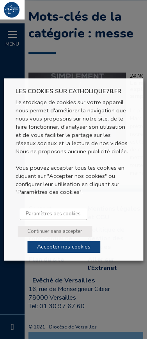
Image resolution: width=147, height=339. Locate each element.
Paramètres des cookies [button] (53, 213)
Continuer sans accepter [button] (54, 231)
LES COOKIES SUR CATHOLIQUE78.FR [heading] (68, 91)
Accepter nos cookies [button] (63, 246)
